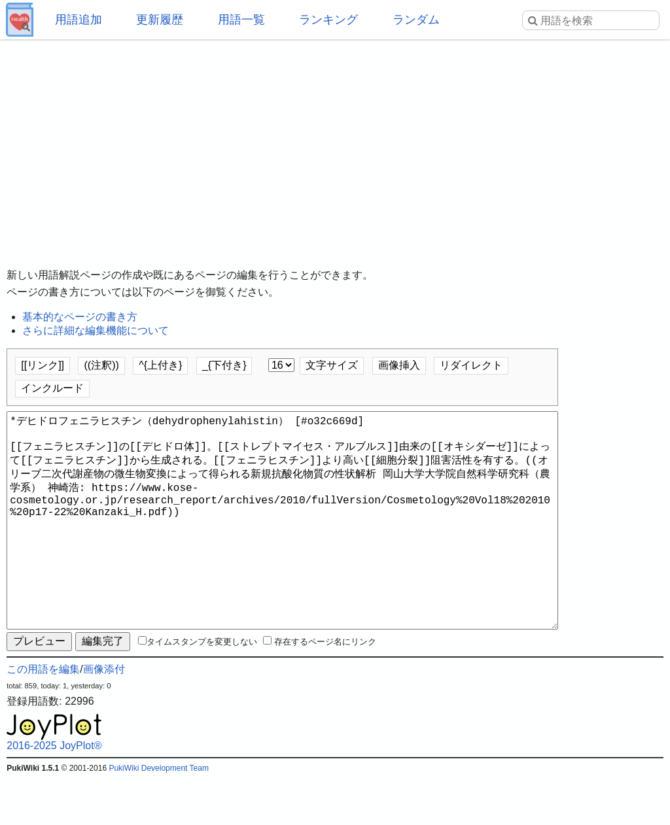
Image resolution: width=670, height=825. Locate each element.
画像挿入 (399, 365)
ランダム (416, 19)
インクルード (52, 388)
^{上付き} (160, 365)
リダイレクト (471, 365)
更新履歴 (159, 19)
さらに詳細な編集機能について (95, 330)
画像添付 (104, 716)
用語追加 (78, 19)
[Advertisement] (335, 143)
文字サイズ (332, 365)
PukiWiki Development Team (159, 815)
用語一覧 (241, 19)
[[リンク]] (42, 365)
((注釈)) (101, 365)
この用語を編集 (43, 716)
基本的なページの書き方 (79, 316)
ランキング (328, 19)
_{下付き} (224, 365)
